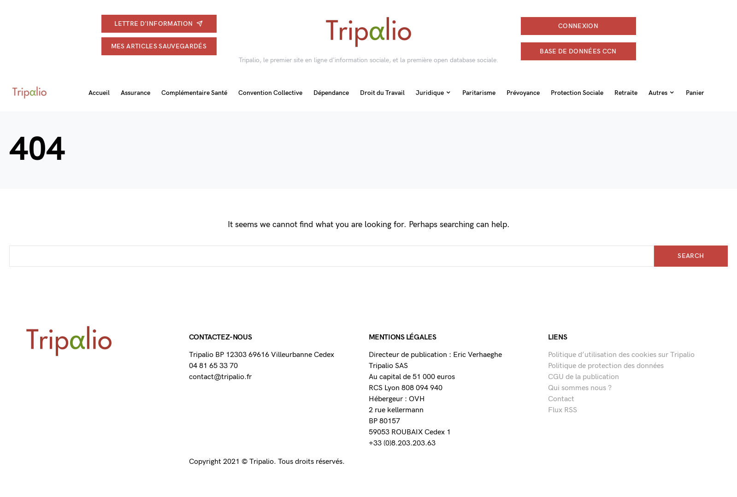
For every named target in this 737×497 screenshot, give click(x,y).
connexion (578, 26)
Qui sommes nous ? (580, 388)
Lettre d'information (158, 24)
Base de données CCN (578, 51)
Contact (561, 399)
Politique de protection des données (606, 366)
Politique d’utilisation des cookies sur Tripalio (621, 355)
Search (691, 256)
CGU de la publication (583, 377)
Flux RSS (562, 410)
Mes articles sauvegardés (158, 46)
